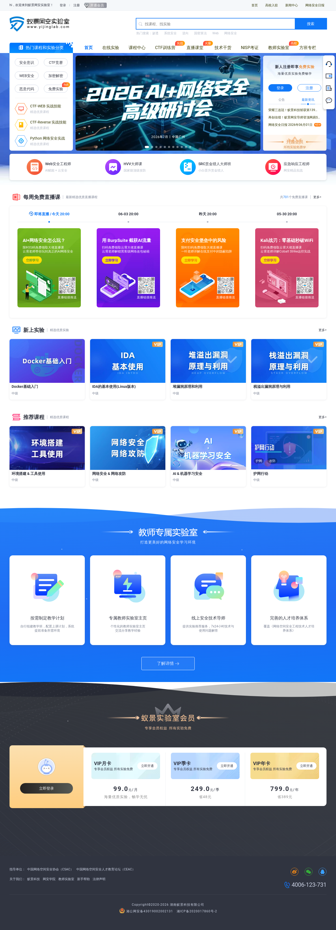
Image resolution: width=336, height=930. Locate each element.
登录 (63, 5)
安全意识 (26, 62)
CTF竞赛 (56, 62)
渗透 (155, 33)
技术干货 (222, 47)
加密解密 (55, 76)
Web (215, 33)
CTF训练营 (165, 47)
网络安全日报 (314, 5)
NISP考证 (250, 47)
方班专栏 (307, 47)
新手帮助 (83, 879)
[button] (83, 103)
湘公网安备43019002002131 (146, 911)
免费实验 (55, 89)
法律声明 (99, 879)
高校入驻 (271, 5)
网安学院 (49, 879)
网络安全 (230, 33)
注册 (76, 5)
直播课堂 (194, 47)
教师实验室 (278, 47)
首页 (254, 5)
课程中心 (137, 47)
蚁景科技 (33, 879)
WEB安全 (26, 76)
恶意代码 (26, 89)
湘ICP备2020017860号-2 (197, 911)
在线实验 (110, 47)
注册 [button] (309, 88)
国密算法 (200, 33)
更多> (317, 197)
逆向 (185, 33)
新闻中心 (291, 5)
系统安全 (170, 33)
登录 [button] (280, 88)
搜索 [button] (310, 24)
